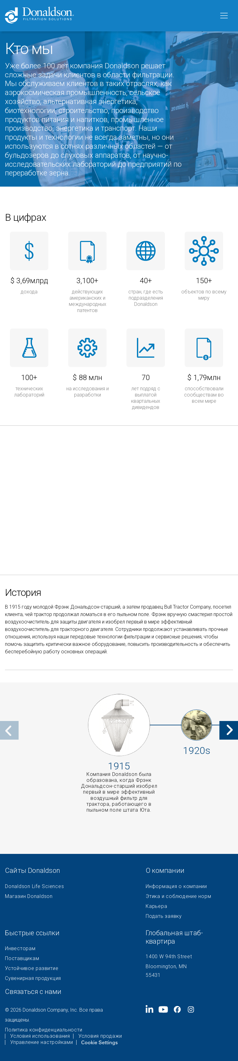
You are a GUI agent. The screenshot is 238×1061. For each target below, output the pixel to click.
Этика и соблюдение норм (178, 896)
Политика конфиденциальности (43, 1029)
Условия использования (40, 1036)
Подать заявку (164, 916)
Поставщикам (22, 958)
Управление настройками (41, 1042)
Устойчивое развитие (31, 968)
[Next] (228, 730)
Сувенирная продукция (33, 978)
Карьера (156, 906)
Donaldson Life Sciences (34, 886)
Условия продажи (100, 1036)
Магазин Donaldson (29, 896)
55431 (153, 975)
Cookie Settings (99, 1042)
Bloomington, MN (166, 966)
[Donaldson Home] (109, 16)
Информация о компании (176, 886)
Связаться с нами (33, 991)
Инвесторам (20, 948)
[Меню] (223, 16)
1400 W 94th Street (169, 956)
